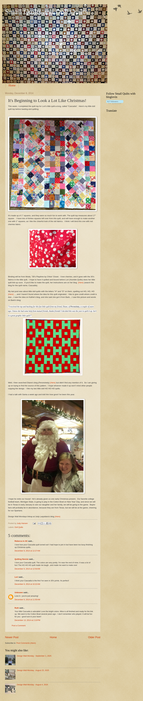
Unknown (19, 592)
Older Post (94, 637)
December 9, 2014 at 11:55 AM (27, 599)
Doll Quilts (19, 527)
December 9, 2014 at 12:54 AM (27, 569)
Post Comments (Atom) (26, 643)
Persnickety (74, 307)
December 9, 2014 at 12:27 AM (27, 551)
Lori (16, 577)
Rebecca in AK (21, 541)
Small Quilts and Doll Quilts (46, 12)
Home (12, 85)
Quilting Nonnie (21, 559)
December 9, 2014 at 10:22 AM (27, 584)
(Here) (80, 282)
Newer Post (11, 637)
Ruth (17, 608)
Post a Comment (19, 625)
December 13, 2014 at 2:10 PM (27, 620)
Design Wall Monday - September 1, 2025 (34, 656)
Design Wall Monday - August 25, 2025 (33, 670)
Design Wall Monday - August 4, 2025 (32, 685)
